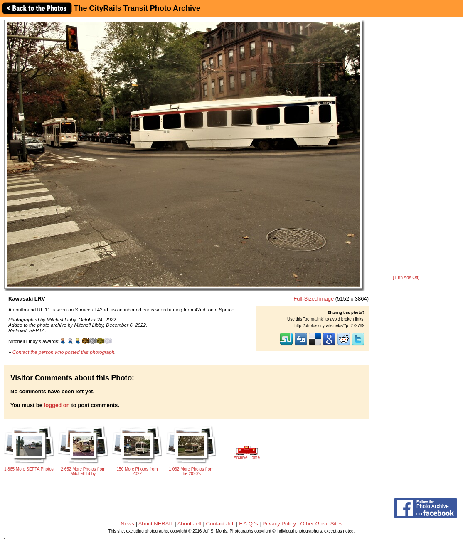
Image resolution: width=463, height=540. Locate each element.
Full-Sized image (313, 299)
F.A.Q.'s (248, 523)
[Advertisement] (406, 146)
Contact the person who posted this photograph (63, 352)
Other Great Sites (321, 523)
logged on (57, 405)
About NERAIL (155, 523)
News (127, 523)
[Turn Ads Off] (406, 277)
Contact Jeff (220, 523)
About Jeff (189, 523)
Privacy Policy (279, 523)
